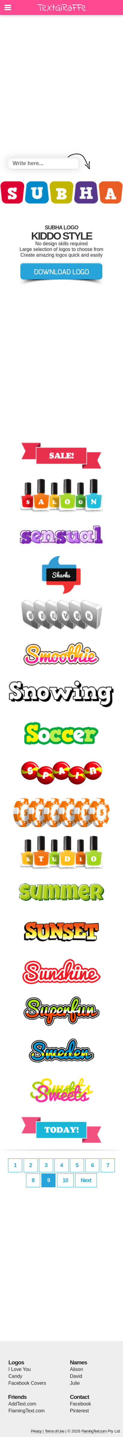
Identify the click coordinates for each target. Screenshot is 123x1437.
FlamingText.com (26, 1410)
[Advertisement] (61, 87)
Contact (79, 1397)
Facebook (80, 1403)
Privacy (36, 1431)
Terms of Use (54, 1431)
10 (65, 1180)
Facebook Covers (27, 1383)
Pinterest (79, 1410)
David (76, 1376)
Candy (15, 1376)
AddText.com (22, 1403)
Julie (75, 1383)
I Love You (19, 1369)
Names (78, 1362)
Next (86, 1180)
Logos (16, 1362)
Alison (76, 1369)
